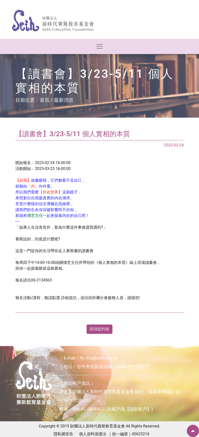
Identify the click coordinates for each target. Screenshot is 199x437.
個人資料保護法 (92, 434)
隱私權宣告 (63, 434)
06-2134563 (41, 280)
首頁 (45, 100)
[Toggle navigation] (99, 46)
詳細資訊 (69, 297)
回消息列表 (99, 329)
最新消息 (63, 100)
